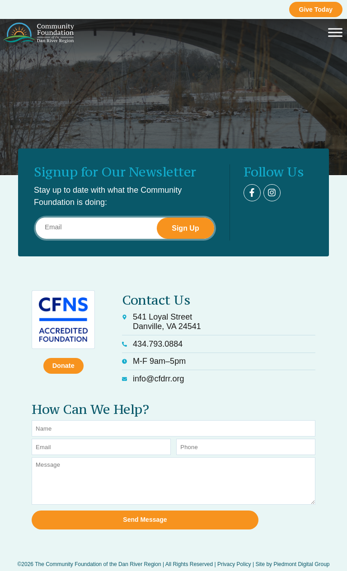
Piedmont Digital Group (301, 554)
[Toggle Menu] (335, 32)
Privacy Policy (234, 554)
